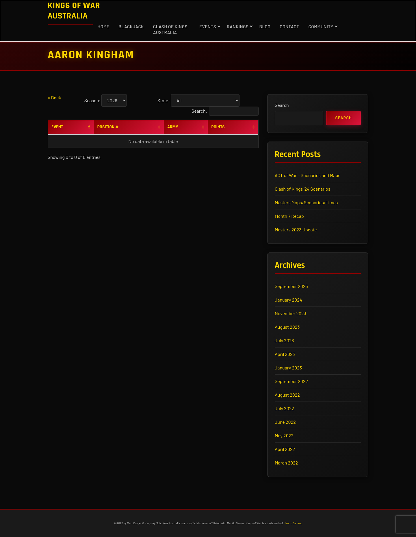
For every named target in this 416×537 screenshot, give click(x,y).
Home (103, 26)
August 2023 (287, 327)
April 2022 (285, 449)
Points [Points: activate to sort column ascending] (218, 127)
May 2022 (284, 435)
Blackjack (131, 26)
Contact (289, 26)
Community (321, 26)
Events (207, 26)
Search (282, 105)
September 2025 (291, 286)
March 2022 (286, 462)
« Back (54, 97)
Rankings (237, 26)
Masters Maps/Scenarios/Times (306, 202)
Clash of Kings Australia (170, 29)
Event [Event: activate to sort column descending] (57, 127)
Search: (225, 111)
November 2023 (290, 313)
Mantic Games (292, 523)
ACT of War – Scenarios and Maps (307, 175)
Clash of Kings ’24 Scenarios (302, 189)
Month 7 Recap (289, 216)
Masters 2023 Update (296, 229)
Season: (92, 100)
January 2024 (288, 299)
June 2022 (285, 422)
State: (163, 100)
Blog (264, 26)
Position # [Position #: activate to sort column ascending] (108, 127)
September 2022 (291, 381)
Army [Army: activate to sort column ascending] (172, 127)
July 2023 (284, 340)
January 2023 (288, 367)
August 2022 (287, 394)
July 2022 (284, 408)
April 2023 (285, 354)
